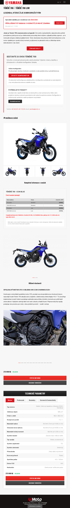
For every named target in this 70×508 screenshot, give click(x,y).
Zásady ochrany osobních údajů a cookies (35, 504)
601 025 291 (15, 109)
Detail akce (59, 23)
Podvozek (20, 400)
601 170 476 (22, 109)
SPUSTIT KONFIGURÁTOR (20, 75)
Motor (10, 400)
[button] (59, 2)
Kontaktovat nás (15, 101)
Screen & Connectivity (48, 400)
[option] (35, 230)
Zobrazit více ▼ (35, 48)
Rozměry (32, 400)
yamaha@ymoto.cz (35, 109)
